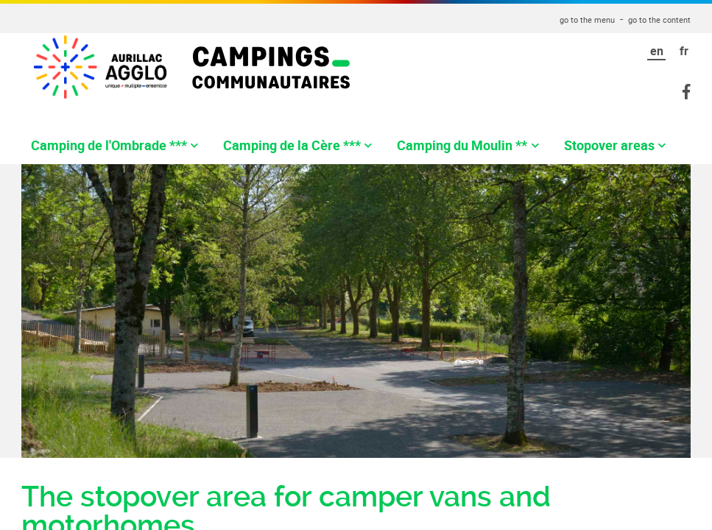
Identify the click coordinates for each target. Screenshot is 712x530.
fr (684, 51)
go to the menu (587, 19)
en (656, 51)
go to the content (659, 19)
